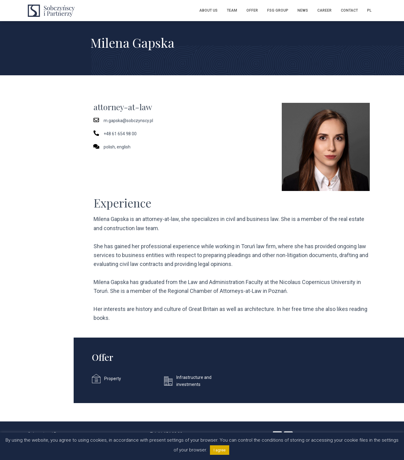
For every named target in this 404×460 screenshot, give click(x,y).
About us (208, 10)
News (302, 10)
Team (232, 10)
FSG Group (277, 10)
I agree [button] (220, 450)
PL (369, 10)
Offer (252, 10)
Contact (349, 10)
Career (324, 10)
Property (112, 378)
